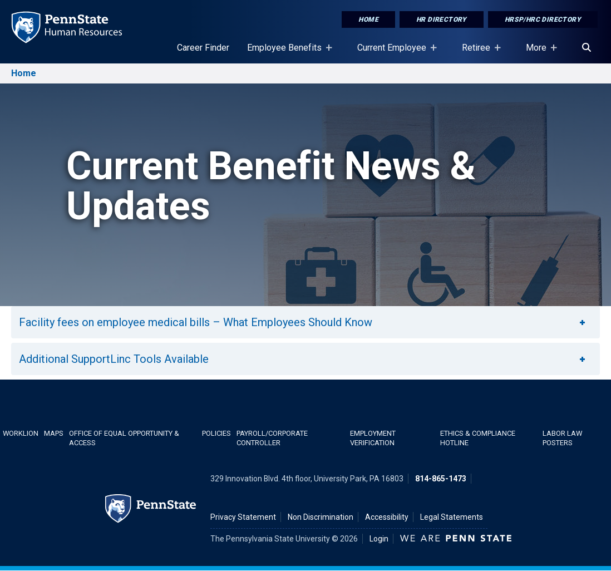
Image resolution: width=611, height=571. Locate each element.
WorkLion (20, 433)
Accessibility (386, 517)
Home (368, 19)
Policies (216, 433)
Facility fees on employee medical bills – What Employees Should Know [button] (303, 322)
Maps (53, 433)
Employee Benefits (286, 52)
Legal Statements (451, 517)
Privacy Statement (243, 517)
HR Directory (441, 19)
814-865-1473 (440, 478)
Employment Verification (373, 438)
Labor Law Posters (562, 438)
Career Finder (203, 47)
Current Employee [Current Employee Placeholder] (394, 52)
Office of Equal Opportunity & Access (124, 438)
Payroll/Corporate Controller (272, 438)
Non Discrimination (320, 517)
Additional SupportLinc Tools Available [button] (303, 359)
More (538, 52)
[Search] (586, 47)
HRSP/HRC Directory (543, 19)
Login (378, 538)
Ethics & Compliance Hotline (477, 438)
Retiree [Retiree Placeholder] (478, 52)
